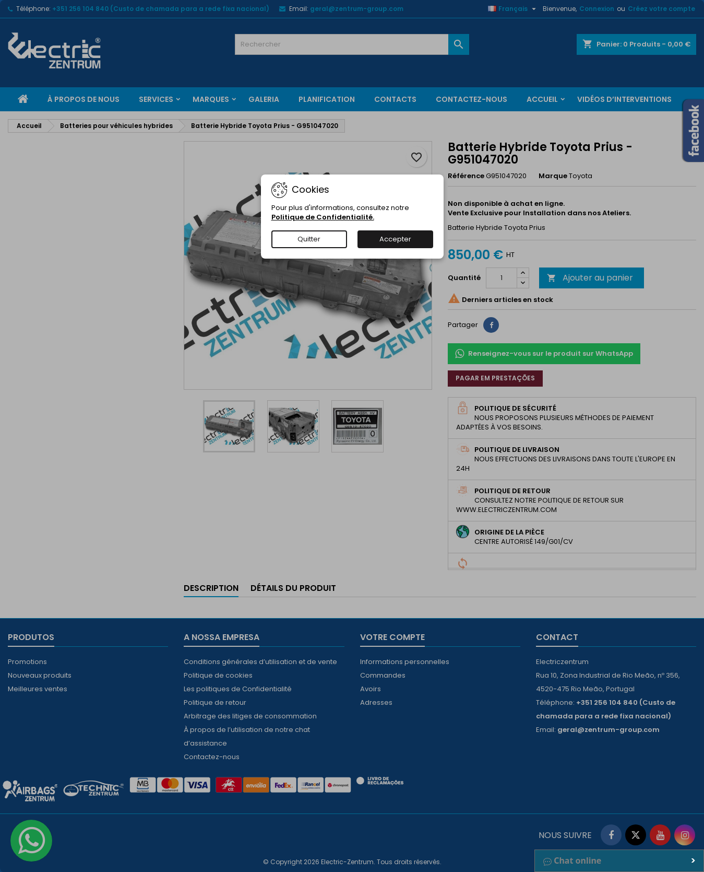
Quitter (308, 239)
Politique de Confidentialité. (322, 217)
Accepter (395, 239)
